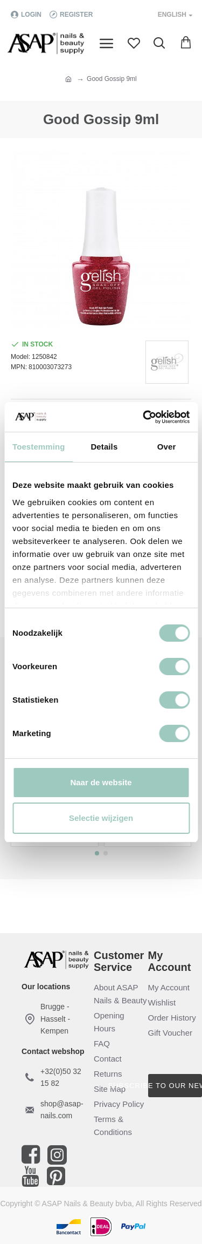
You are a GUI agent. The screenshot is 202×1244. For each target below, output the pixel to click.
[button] (97, 853)
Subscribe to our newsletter (175, 1086)
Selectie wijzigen (101, 817)
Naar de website (100, 782)
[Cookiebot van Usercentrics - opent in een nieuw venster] (144, 417)
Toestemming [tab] (38, 446)
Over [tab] (166, 446)
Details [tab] (103, 446)
